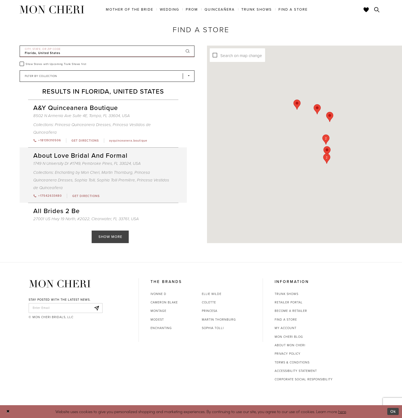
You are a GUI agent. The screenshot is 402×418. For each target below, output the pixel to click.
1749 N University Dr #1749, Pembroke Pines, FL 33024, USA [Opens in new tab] (87, 163)
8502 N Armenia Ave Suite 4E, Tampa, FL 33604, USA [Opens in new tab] (81, 116)
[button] (319, 141)
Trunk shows (286, 294)
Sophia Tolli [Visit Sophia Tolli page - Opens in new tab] (84, 180)
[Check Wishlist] (366, 9)
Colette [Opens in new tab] (209, 302)
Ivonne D (158, 294)
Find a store (286, 319)
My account (285, 328)
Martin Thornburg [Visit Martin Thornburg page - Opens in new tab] (117, 172)
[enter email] (65, 308)
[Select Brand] (107, 76)
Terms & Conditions (292, 362)
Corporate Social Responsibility (304, 379)
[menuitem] (130, 9)
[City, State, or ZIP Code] (107, 51)
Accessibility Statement (296, 371)
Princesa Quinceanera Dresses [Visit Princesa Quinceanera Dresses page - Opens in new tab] (83, 125)
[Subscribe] (96, 308)
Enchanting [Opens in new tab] (161, 328)
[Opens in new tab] (85, 140)
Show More (110, 236)
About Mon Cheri (290, 345)
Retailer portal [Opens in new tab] (289, 302)
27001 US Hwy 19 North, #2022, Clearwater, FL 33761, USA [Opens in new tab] (86, 219)
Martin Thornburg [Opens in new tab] (219, 319)
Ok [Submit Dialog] (393, 411)
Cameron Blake (164, 302)
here (342, 411)
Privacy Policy (288, 353)
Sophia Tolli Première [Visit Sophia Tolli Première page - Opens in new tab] (116, 180)
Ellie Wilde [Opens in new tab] (211, 294)
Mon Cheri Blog (289, 337)
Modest (157, 319)
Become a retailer (291, 311)
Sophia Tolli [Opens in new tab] (213, 328)
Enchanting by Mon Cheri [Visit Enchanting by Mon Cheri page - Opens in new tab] (77, 172)
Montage (158, 311)
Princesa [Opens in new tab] (209, 311)
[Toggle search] (377, 9)
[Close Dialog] (8, 411)
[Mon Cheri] (60, 284)
